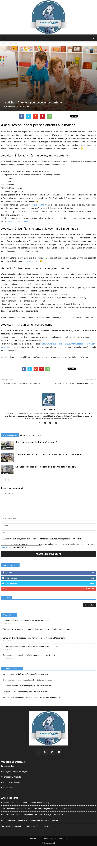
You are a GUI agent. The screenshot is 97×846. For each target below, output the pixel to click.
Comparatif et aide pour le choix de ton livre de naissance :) (26, 621)
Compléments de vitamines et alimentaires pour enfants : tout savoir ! (31, 647)
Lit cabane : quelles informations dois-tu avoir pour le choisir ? (45, 466)
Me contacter (34, 838)
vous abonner (6, 547)
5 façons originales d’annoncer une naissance (20, 383)
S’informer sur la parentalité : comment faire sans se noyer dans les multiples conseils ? (38, 629)
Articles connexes (10, 435)
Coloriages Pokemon (9, 788)
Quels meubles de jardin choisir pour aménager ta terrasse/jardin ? (48, 454)
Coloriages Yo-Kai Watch (11, 782)
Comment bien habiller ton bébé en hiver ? (36, 442)
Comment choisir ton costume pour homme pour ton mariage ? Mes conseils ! (34, 638)
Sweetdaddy (10, 106)
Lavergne (6, 691)
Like (92, 573)
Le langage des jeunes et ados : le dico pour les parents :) (38, 697)
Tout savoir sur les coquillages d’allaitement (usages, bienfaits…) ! (29, 655)
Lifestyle (4, 461)
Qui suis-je (63, 838)
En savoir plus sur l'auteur (30, 435)
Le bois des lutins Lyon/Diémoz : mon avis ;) (32, 674)
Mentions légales (50, 838)
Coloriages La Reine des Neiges (14, 771)
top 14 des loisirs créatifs (17, 221)
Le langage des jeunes (10, 766)
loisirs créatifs (38, 205)
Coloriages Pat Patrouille (11, 777)
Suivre (91, 578)
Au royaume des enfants (7, 447)
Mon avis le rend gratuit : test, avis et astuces (33, 685)
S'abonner (89, 589)
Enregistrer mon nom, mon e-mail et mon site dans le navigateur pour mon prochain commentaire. (42, 539)
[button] (93, 37)
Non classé (5, 473)
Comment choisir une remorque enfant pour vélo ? (74, 383)
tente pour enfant (32, 261)
